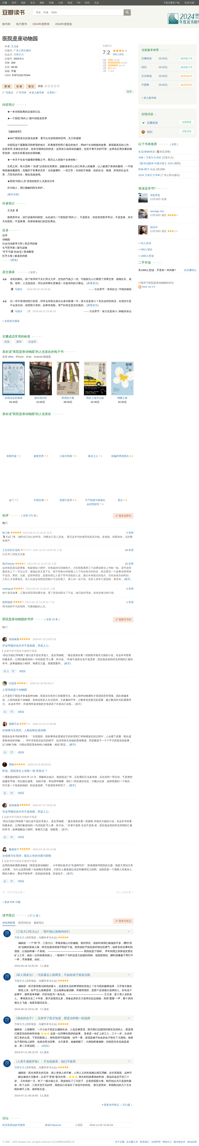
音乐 (32, 2)
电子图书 (21, 24)
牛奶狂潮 (39, 500)
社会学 (32, 341)
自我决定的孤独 (13, 397)
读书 (14, 2)
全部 (32, 272)
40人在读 (146, 243)
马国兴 (18, 289)
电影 (23, 2)
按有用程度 (9, 922)
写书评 (22, 92)
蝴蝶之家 (122, 397)
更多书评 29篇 (12, 902)
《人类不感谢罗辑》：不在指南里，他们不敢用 (45, 1061)
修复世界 (39, 456)
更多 (14, 260)
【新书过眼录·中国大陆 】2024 (155, 163)
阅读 (70, 2)
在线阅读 (186, 122)
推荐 (129, 91)
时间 (87, 2)
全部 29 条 (52, 619)
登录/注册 (189, 2)
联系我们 (144, 1142)
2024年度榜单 (41, 24)
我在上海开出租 (95, 397)
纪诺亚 (13, 683)
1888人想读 (147, 255)
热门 (4, 522)
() (45, 1045)
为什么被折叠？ (125, 892)
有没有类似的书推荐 (13, 1125)
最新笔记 (39, 922)
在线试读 (186, 131)
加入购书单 (37, 92)
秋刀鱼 (6, 532)
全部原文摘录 (12, 321)
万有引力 (19, 54)
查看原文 (92, 283)
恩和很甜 (7, 602)
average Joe (157, 211)
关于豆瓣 (119, 1142)
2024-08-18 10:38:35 (37, 602)
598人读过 (146, 249)
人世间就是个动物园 (14, 689)
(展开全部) (13, 194)
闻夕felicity (8, 563)
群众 (121, 500)
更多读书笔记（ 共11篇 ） (119, 1104)
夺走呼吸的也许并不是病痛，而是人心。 (26, 645)
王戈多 (15, 46)
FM (78, 2)
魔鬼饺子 (14, 849)
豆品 (96, 2)
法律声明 (156, 1142)
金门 (12, 500)
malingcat (7, 588)
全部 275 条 (29, 515)
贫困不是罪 (66, 500)
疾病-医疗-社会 (146, 169)
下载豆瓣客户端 (171, 2)
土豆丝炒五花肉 (11, 550)
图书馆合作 (179, 1142)
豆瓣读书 (16, 12)
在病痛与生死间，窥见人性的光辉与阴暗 (26, 855)
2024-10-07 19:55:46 (44, 550)
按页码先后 (24, 922)
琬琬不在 (14, 723)
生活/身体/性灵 (146, 151)
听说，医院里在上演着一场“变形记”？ (25, 770)
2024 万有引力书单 (149, 175)
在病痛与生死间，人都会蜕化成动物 (24, 730)
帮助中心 (167, 1142)
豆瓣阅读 (152, 122)
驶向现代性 (40, 397)
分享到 (51, 92)
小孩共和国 (66, 456)
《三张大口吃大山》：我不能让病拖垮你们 (42, 931)
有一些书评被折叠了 (13, 892)
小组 (60, 2)
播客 (42, 2)
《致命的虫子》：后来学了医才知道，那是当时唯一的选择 (52, 1018)
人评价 (118, 54)
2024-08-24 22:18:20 (34, 532)
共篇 (34, 915)
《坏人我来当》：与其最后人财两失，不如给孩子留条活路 (52, 974)
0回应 (22, 671)
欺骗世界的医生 (120, 456)
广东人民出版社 (22, 50)
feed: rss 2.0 (148, 286)
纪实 (7, 341)
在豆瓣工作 (132, 1142)
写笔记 (9, 92)
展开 (127, 579)
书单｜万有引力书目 (149, 157)
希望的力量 (68, 397)
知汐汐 (154, 227)
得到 (149, 131)
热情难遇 (14, 639)
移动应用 (192, 1142)
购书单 (6, 24)
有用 (131, 532)
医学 (19, 341)
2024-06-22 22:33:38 (39, 563)
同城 (51, 2)
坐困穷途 (11, 456)
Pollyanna (55, 1125)
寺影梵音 (155, 195)
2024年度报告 (63, 24)
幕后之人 (93, 456)
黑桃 (11, 764)
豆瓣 (4, 2)
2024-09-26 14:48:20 (37, 588)
